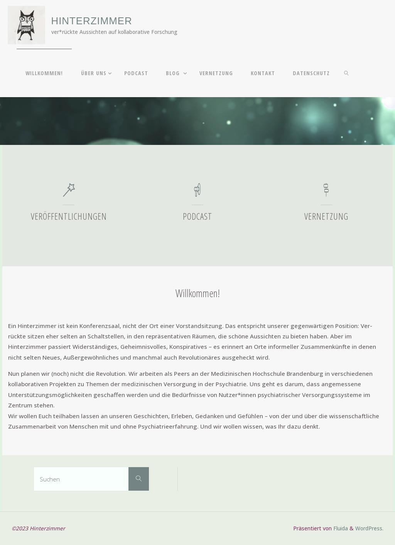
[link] (346, 73)
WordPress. (369, 528)
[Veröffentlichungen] (69, 193)
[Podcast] (197, 193)
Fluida (340, 528)
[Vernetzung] (326, 193)
